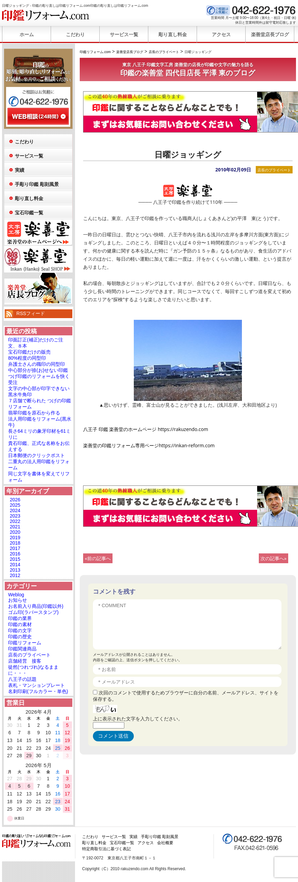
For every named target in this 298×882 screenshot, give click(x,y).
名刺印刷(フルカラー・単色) (38, 691)
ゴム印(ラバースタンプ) (33, 612)
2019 (15, 537)
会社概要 (165, 842)
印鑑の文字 (20, 630)
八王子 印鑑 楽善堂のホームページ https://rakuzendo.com (145, 429)
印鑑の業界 (20, 618)
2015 (15, 559)
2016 (15, 553)
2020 (15, 532)
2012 (15, 575)
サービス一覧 (124, 34)
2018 (15, 543)
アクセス (221, 34)
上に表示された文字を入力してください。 (138, 718)
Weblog (16, 594)
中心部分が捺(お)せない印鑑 (38, 370)
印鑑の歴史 (20, 636)
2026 (15, 499)
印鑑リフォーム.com (46, 15)
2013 (15, 570)
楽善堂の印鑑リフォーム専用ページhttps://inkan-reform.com (149, 445)
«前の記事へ (98, 558)
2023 (15, 516)
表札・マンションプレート (36, 685)
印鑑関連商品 (22, 648)
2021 (15, 526)
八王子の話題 (22, 679)
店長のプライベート (274, 169)
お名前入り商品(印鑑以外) (35, 606)
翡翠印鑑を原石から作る (34, 412)
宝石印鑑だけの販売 (29, 352)
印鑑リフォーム (24, 642)
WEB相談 (38, 116)
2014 (15, 564)
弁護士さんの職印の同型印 (36, 364)
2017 (15, 548)
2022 (15, 521)
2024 (15, 510)
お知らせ (17, 600)
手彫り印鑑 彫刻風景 (37, 184)
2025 (15, 505)
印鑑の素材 (20, 624)
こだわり (75, 34)
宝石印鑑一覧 (29, 212)
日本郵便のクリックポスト (36, 455)
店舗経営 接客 (24, 661)
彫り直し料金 (172, 34)
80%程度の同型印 (27, 358)
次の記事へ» (273, 558)
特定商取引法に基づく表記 (106, 849)
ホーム (27, 34)
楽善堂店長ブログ (270, 34)
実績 (19, 170)
